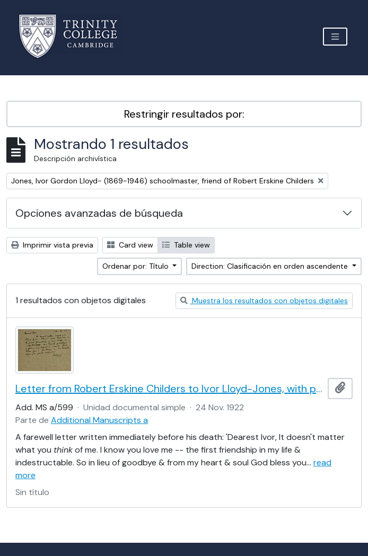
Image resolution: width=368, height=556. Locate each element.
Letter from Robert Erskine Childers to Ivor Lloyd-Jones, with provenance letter (169, 388)
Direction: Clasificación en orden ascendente (270, 266)
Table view (186, 245)
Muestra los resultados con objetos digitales (264, 300)
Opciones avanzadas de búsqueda (99, 213)
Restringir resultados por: (184, 114)
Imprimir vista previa (52, 245)
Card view (130, 245)
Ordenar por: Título (136, 266)
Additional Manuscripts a (99, 420)
